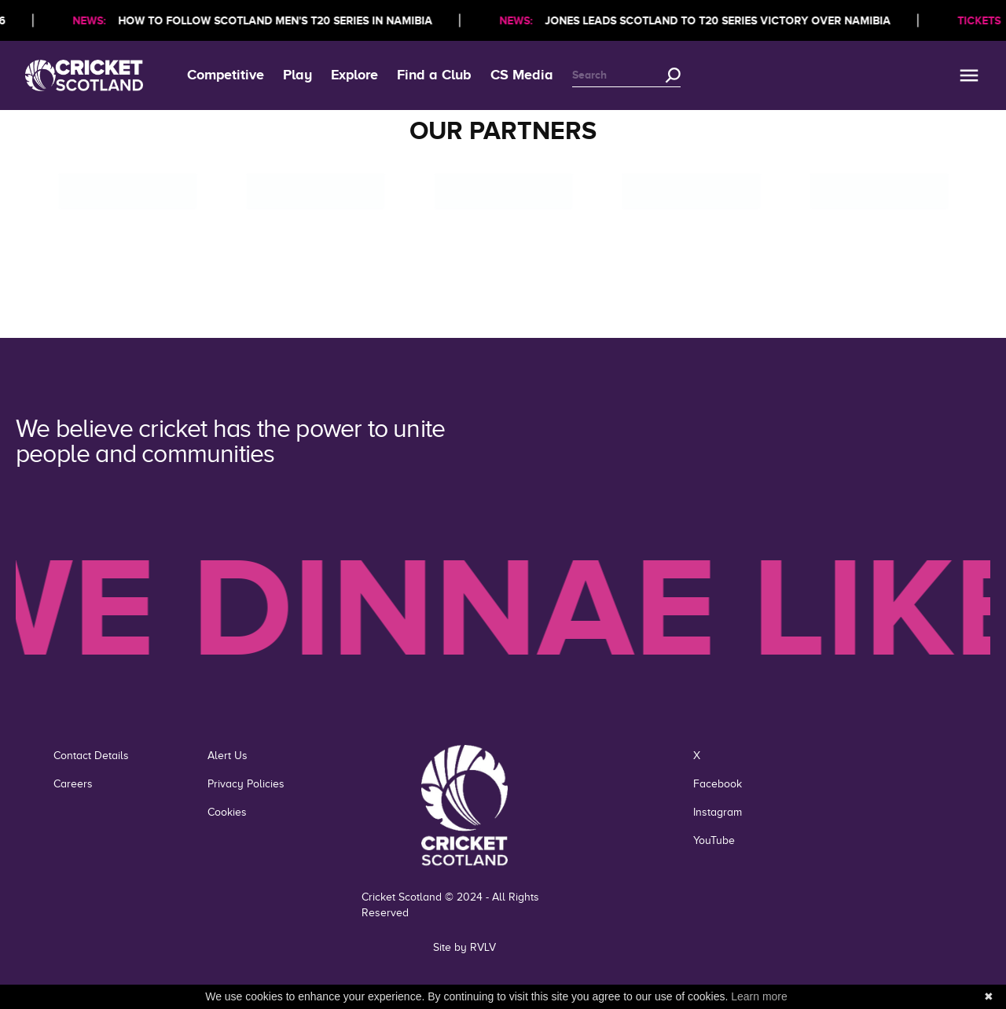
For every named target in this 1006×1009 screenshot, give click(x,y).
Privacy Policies (246, 784)
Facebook (717, 784)
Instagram (717, 812)
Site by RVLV (464, 947)
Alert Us (227, 755)
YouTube (714, 840)
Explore (354, 75)
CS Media (521, 75)
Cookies (227, 812)
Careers (73, 784)
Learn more (759, 996)
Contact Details (91, 755)
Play (297, 75)
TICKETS (982, 20)
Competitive (225, 75)
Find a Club (434, 75)
